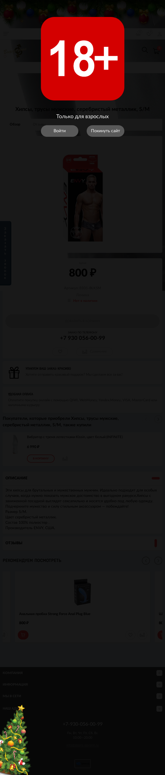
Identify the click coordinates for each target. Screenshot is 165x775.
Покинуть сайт (105, 131)
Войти (60, 131)
